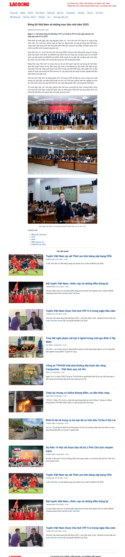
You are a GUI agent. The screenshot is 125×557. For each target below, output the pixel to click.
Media (22, 13)
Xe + (49, 17)
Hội (63, 458)
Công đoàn (70, 13)
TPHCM (76, 376)
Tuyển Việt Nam (52, 263)
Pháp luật (50, 13)
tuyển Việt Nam (74, 293)
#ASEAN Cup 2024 (38, 244)
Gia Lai (48, 427)
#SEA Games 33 (37, 242)
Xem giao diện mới (61, 17)
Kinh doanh (40, 13)
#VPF (33, 239)
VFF (60, 34)
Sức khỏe (99, 13)
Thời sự (90, 13)
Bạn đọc (60, 13)
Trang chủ (14, 13)
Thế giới (41, 17)
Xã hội (30, 13)
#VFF (33, 237)
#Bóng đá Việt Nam (38, 235)
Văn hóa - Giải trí (29, 17)
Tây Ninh (49, 349)
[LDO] (26, 265)
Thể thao (81, 13)
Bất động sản (15, 17)
